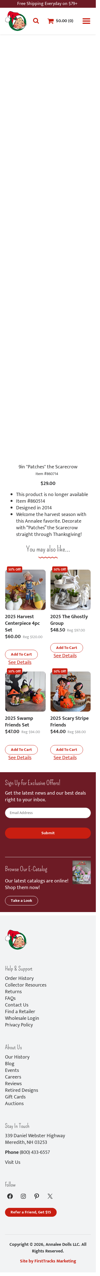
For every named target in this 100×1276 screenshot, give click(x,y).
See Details (19, 662)
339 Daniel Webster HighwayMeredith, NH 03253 (35, 1139)
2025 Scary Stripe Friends (69, 721)
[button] (21, 654)
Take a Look (21, 900)
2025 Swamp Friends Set (19, 721)
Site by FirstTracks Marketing (48, 1261)
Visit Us (12, 1162)
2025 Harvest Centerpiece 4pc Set (22, 623)
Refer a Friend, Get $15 (31, 1212)
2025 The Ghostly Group (69, 620)
